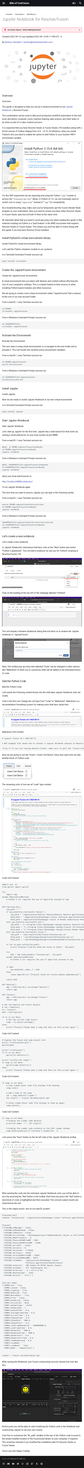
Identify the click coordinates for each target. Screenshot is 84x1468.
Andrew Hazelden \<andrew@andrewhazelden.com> (29, 42)
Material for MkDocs (18, 1459)
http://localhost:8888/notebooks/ (17, 481)
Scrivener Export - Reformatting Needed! (24, 30)
